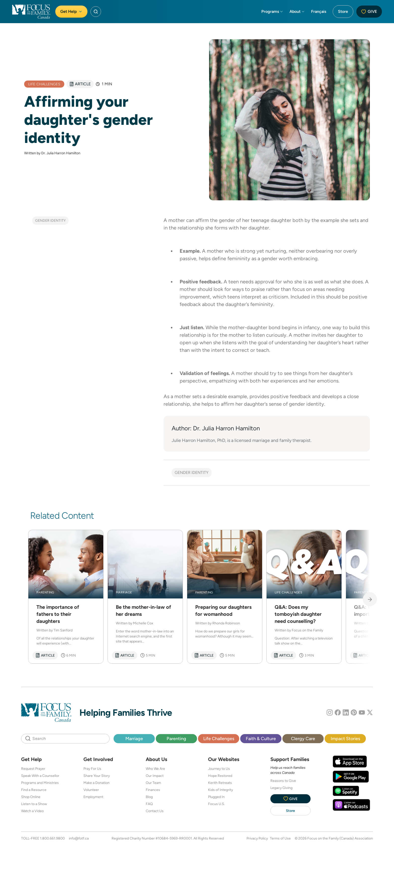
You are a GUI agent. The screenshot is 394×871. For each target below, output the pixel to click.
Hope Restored (220, 776)
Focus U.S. (216, 804)
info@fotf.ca (79, 838)
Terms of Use (280, 838)
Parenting (176, 738)
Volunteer (91, 790)
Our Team (153, 783)
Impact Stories (345, 738)
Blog (149, 797)
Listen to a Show (34, 804)
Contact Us (155, 811)
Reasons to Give (283, 781)
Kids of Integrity (220, 790)
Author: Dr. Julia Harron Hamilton (216, 428)
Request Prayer (33, 769)
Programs (272, 11)
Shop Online (30, 797)
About (297, 11)
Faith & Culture (261, 738)
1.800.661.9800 (52, 838)
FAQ (149, 804)
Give (369, 11)
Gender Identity (50, 220)
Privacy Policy (257, 838)
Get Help (71, 11)
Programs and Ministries (40, 783)
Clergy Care (303, 738)
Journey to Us (219, 769)
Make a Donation (96, 783)
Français (318, 11)
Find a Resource (33, 790)
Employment (93, 797)
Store (343, 11)
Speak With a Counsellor (40, 776)
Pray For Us (92, 769)
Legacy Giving (281, 788)
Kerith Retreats (220, 783)
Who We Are (155, 769)
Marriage (134, 738)
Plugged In (216, 797)
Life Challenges (218, 738)
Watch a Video (32, 811)
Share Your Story (96, 776)
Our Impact (155, 776)
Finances (153, 790)
